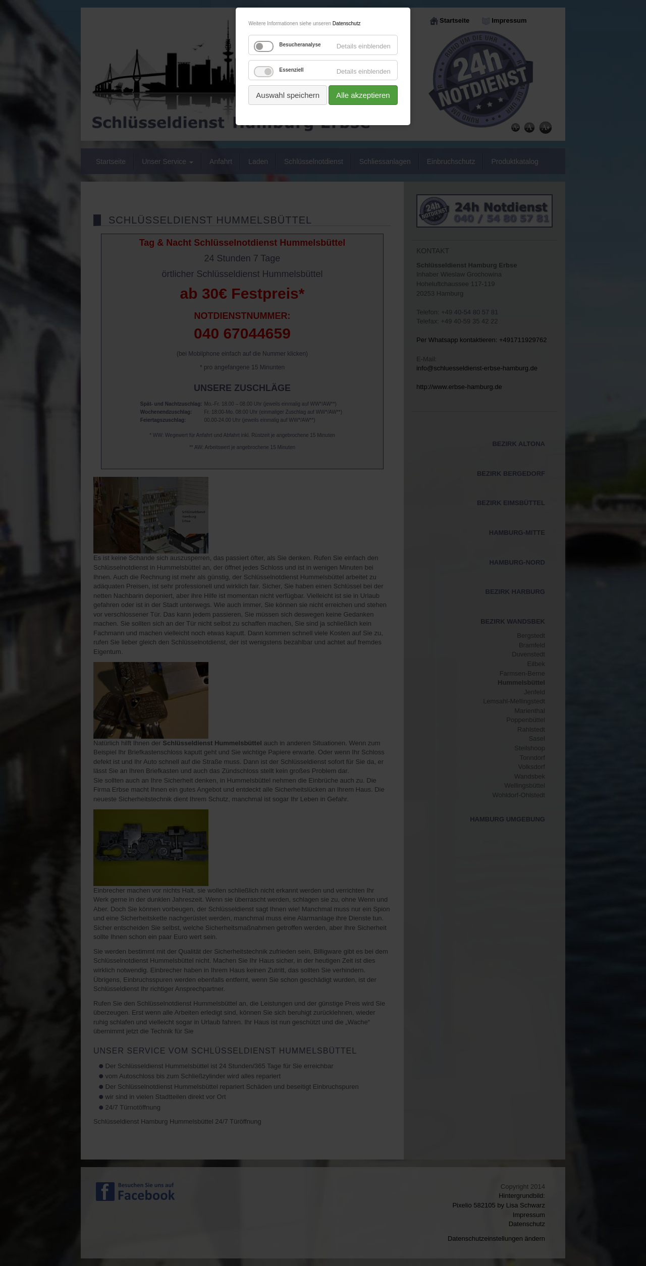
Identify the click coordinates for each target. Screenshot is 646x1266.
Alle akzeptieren (363, 95)
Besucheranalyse (299, 44)
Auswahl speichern (287, 95)
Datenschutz (347, 23)
